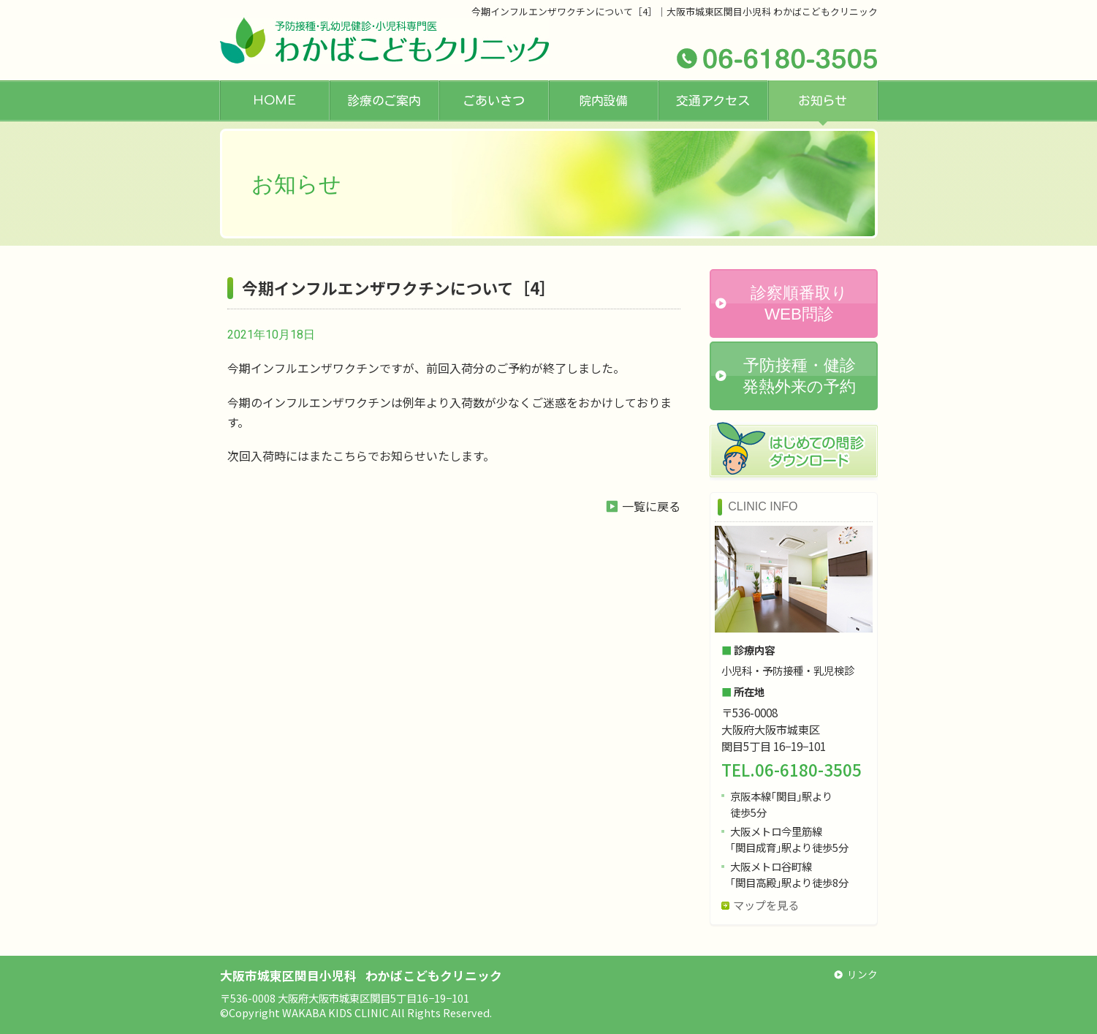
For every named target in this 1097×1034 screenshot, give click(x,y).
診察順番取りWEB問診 (799, 303)
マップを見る (766, 905)
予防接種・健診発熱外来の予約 (799, 376)
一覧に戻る (651, 506)
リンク (862, 974)
